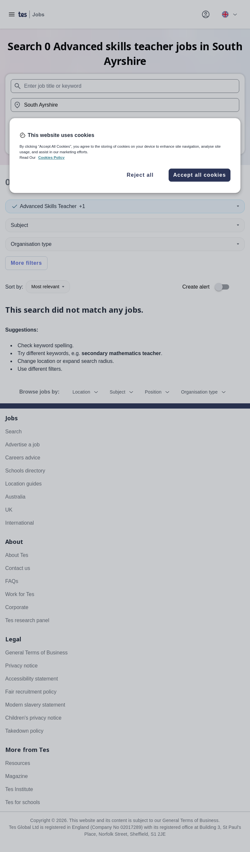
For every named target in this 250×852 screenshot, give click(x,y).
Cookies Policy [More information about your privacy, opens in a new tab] (51, 157)
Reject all (140, 175)
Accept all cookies (199, 175)
